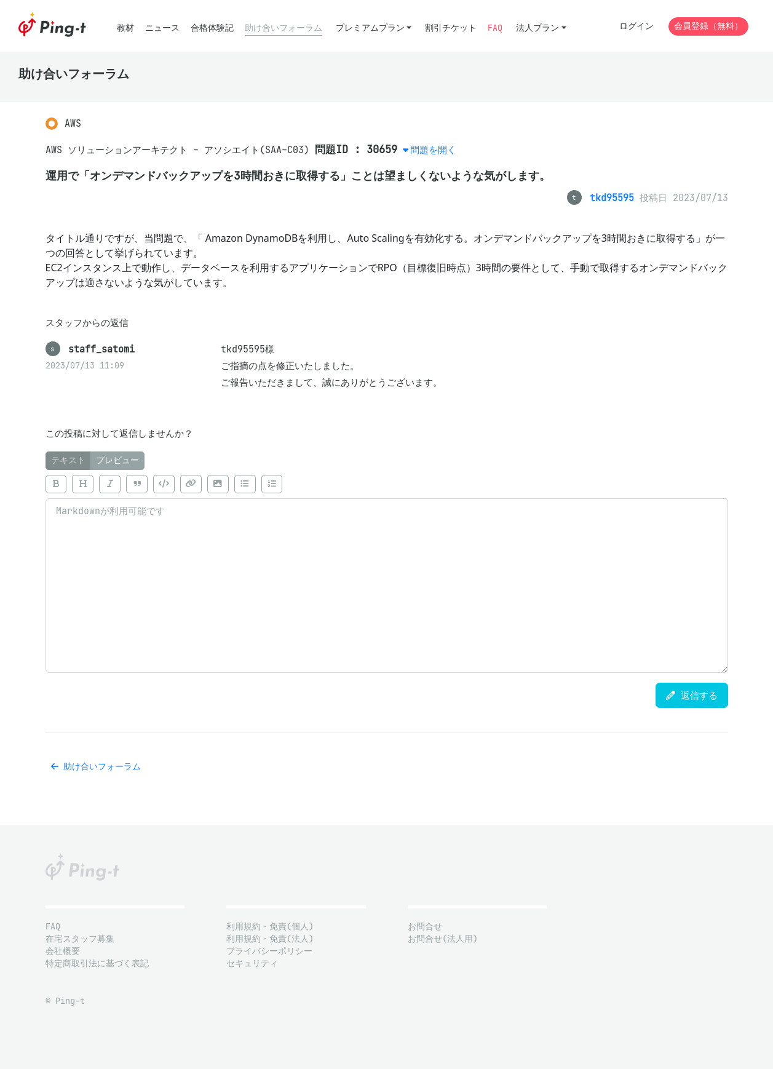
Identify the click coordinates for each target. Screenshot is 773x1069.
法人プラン (537, 28)
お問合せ (425, 926)
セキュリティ (252, 963)
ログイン (636, 26)
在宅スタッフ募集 (80, 939)
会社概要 (63, 951)
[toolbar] (387, 484)
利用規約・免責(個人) (270, 926)
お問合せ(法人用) (443, 939)
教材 (125, 28)
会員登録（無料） (708, 26)
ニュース (162, 28)
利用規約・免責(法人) (270, 939)
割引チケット (451, 28)
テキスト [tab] (68, 460)
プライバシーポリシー (269, 951)
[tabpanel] (387, 571)
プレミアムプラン (370, 28)
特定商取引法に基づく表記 (97, 963)
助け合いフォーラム (283, 28)
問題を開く (433, 150)
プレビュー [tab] (117, 460)
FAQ (495, 28)
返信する (692, 695)
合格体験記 (212, 28)
